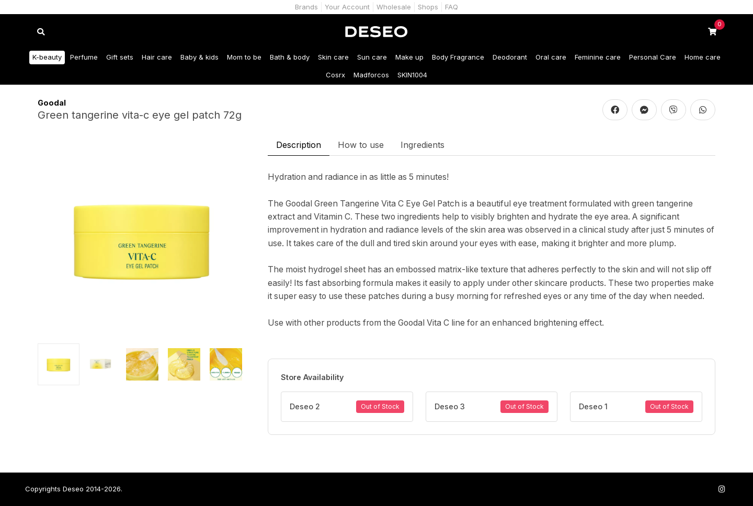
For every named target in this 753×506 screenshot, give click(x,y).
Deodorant (510, 57)
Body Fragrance (458, 57)
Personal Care (652, 57)
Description (298, 145)
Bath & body (290, 57)
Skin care (333, 57)
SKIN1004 (412, 75)
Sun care (372, 57)
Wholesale (393, 7)
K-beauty (47, 57)
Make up (409, 57)
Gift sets (119, 57)
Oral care (550, 57)
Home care (702, 57)
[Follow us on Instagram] (721, 489)
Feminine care (598, 57)
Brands (306, 7)
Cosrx (335, 75)
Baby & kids (199, 57)
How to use (361, 145)
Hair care (157, 57)
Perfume (84, 57)
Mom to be (244, 57)
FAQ (451, 7)
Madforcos (371, 75)
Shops (428, 7)
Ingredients (422, 145)
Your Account (347, 7)
